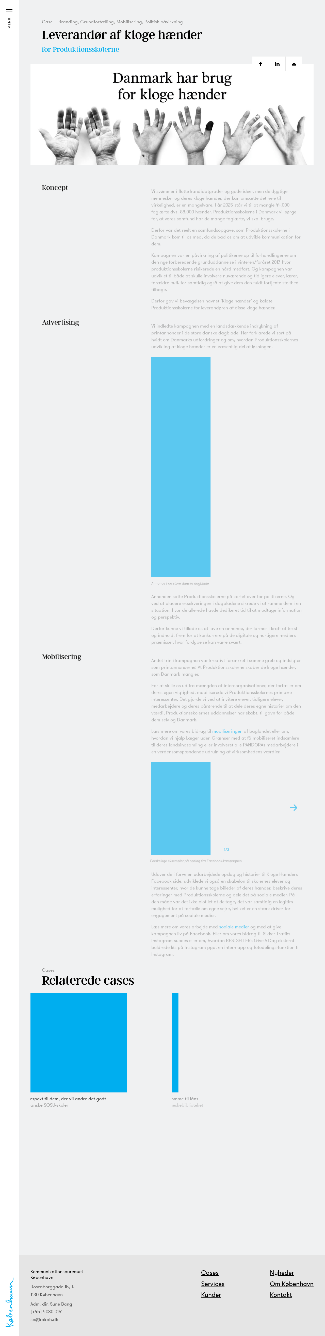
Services (212, 1284)
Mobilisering (129, 22)
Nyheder (282, 1273)
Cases (210, 1273)
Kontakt (281, 1295)
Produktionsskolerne (86, 49)
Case (47, 22)
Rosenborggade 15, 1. (52, 1287)
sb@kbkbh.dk (44, 1319)
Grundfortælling (97, 22)
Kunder (211, 1295)
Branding (68, 22)
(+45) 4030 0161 (46, 1311)
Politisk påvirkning (163, 22)
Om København (292, 1284)
